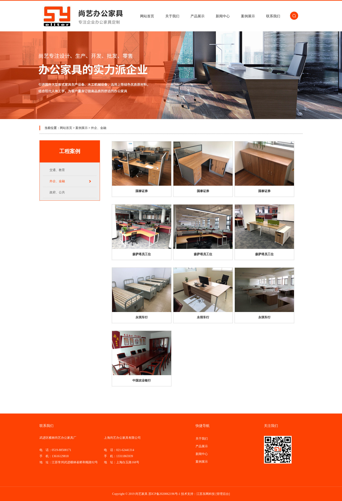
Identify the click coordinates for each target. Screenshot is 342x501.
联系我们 (273, 16)
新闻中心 (223, 16)
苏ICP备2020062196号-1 (164, 494)
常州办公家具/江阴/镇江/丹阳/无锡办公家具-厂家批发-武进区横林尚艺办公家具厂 (83, 16)
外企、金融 (98, 128)
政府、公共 (57, 192)
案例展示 (248, 16)
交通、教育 (57, 170)
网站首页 (147, 16)
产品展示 (198, 16)
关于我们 (172, 16)
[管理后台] (223, 494)
